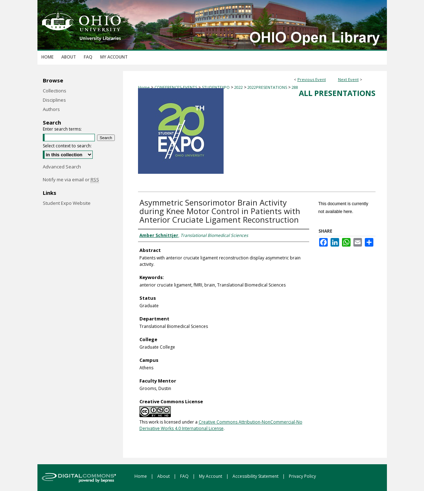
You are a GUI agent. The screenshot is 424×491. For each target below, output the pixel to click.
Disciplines (54, 100)
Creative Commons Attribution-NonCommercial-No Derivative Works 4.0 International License (220, 425)
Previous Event (311, 79)
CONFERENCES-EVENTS (176, 87)
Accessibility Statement (256, 476)
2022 (239, 87)
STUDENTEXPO (216, 87)
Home (144, 87)
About (164, 476)
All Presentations (337, 93)
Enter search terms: (62, 129)
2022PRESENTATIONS (267, 87)
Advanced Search (62, 166)
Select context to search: (67, 146)
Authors (51, 109)
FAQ (185, 476)
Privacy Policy (302, 476)
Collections (54, 90)
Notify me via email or (71, 179)
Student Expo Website (67, 203)
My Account (211, 476)
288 (295, 87)
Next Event (348, 79)
